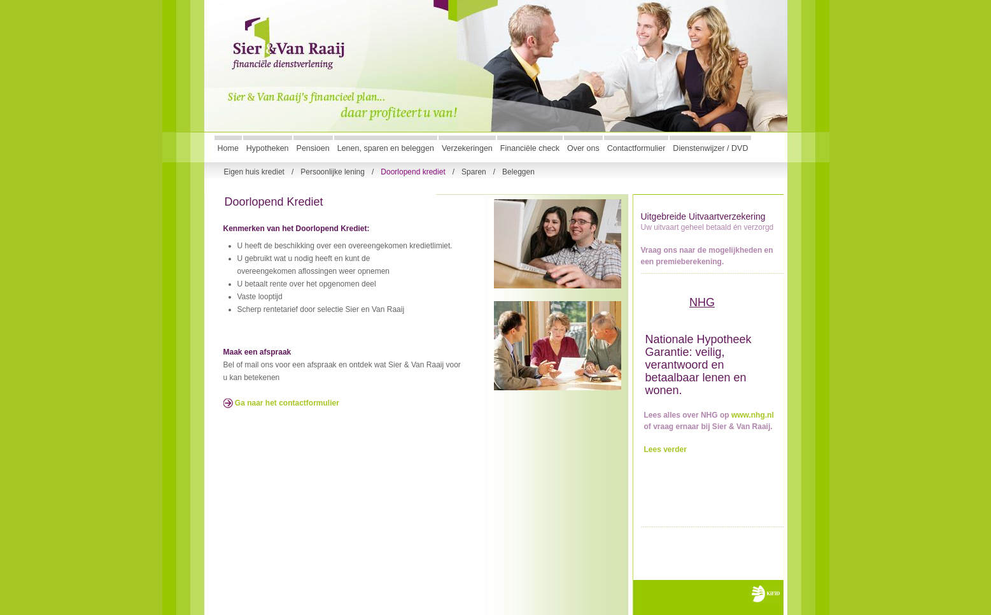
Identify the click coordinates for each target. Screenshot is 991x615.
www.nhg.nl (752, 415)
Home (228, 148)
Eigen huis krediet (254, 171)
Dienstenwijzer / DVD (710, 148)
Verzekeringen (467, 148)
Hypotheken (267, 148)
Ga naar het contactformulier (281, 403)
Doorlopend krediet (413, 171)
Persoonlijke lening (332, 171)
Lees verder (665, 449)
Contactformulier (636, 148)
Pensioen (313, 148)
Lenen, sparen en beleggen (385, 148)
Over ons (583, 148)
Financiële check (529, 148)
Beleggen (518, 171)
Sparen (473, 171)
